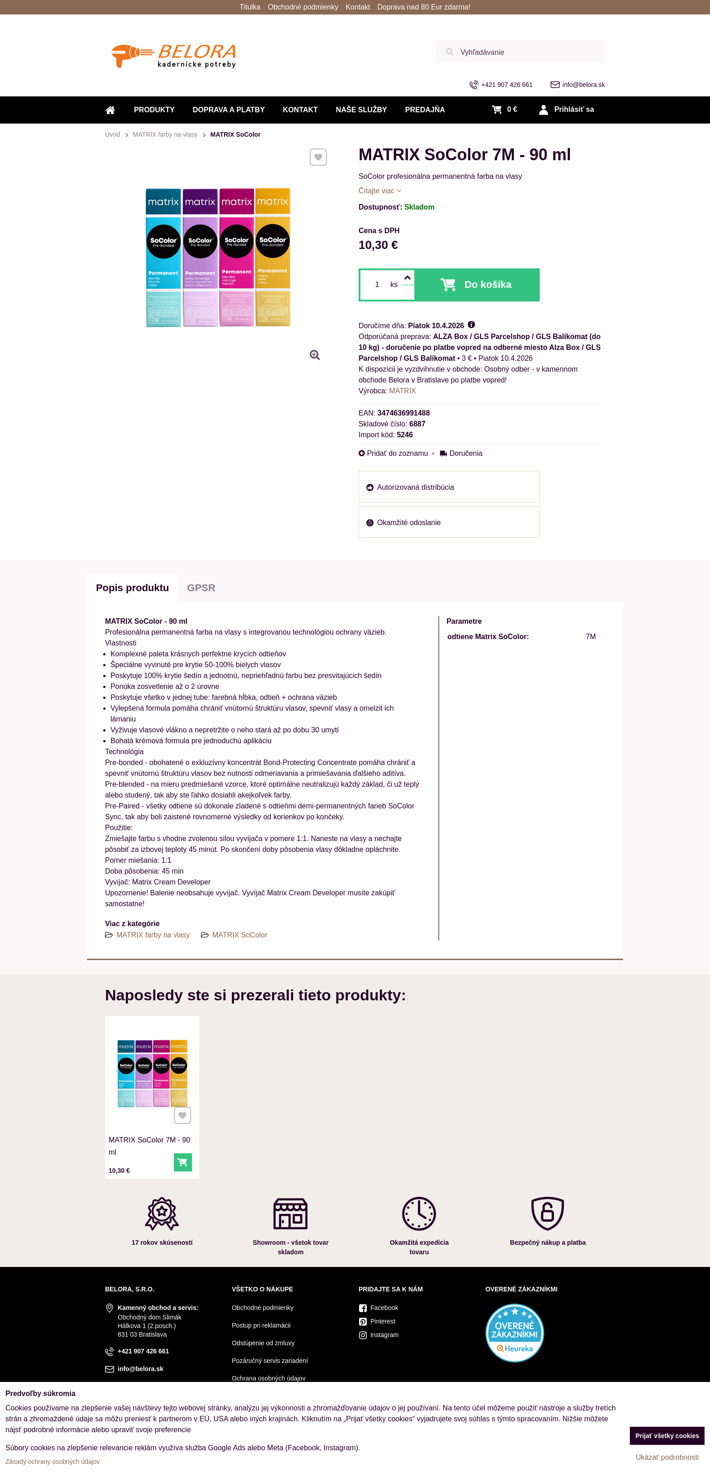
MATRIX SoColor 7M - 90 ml (149, 1143)
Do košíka (488, 284)
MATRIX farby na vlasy (154, 935)
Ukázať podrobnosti (667, 1457)
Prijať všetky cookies (667, 1435)
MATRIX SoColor (240, 935)
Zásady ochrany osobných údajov (52, 1461)
